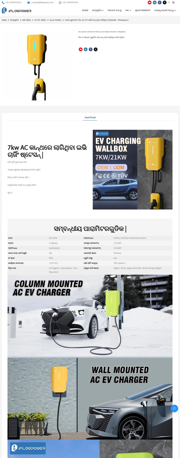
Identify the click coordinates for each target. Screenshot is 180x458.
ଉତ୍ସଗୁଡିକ (14, 20)
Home (4, 20)
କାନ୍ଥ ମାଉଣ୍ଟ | (56, 20)
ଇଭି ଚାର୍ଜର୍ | (26, 20)
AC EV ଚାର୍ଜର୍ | (40, 20)
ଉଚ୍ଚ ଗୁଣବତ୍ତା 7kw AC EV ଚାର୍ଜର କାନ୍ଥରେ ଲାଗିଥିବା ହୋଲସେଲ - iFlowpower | (97, 20)
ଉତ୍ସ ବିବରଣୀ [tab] (90, 117)
